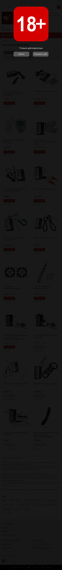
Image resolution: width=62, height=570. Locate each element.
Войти (21, 54)
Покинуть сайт (40, 54)
